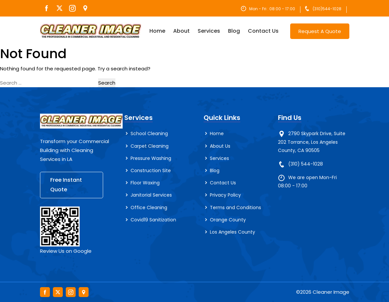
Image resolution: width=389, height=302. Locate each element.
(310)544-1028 (327, 9)
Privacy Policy (225, 195)
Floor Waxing (145, 182)
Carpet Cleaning (150, 146)
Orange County (228, 219)
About (181, 31)
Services (209, 31)
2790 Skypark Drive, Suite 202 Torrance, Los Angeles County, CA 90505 (311, 141)
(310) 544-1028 (305, 164)
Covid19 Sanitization (153, 219)
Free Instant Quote (66, 184)
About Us (220, 146)
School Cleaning (149, 133)
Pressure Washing (151, 158)
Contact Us (263, 31)
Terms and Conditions (235, 207)
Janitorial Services (151, 195)
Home (157, 31)
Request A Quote (319, 31)
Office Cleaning (149, 207)
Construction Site (151, 170)
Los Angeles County (232, 232)
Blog (234, 31)
